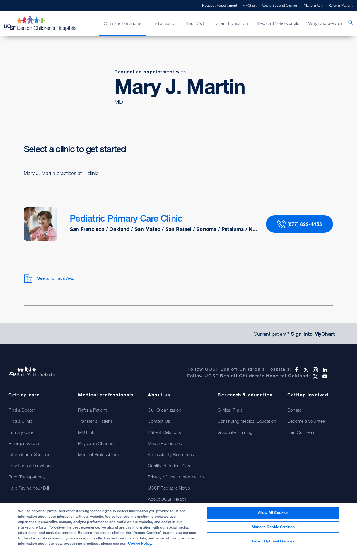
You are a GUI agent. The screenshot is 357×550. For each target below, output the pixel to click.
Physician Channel (96, 443)
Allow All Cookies (273, 512)
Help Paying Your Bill (28, 487)
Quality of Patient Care (170, 465)
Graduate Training (235, 432)
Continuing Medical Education (247, 421)
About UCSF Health (167, 499)
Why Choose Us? (325, 23)
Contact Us (159, 421)
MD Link (86, 432)
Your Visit (195, 23)
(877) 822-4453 (304, 224)
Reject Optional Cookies (273, 541)
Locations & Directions (30, 465)
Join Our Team (301, 432)
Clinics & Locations (122, 23)
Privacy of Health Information (176, 476)
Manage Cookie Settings (273, 527)
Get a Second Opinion (280, 5)
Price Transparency (27, 476)
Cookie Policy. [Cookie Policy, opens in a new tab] (140, 543)
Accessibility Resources (171, 454)
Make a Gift (313, 5)
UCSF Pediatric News (169, 487)
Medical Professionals (278, 23)
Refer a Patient (340, 5)
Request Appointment (219, 5)
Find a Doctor (163, 23)
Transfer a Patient (95, 421)
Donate (294, 409)
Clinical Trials (230, 409)
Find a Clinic (20, 421)
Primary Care (20, 432)
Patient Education (230, 23)
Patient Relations (164, 432)
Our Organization (164, 409)
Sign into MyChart (313, 334)
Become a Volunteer (307, 421)
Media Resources (165, 443)
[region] (178, 526)
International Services (29, 454)
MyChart (249, 5)
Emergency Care (24, 443)
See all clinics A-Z (49, 278)
